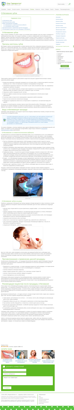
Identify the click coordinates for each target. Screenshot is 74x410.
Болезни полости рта (61, 23)
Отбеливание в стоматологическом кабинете (14, 24)
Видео (47, 9)
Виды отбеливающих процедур (9, 23)
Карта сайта (41, 403)
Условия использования (44, 401)
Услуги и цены (16, 9)
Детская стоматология (61, 27)
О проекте (41, 397)
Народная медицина (61, 36)
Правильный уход (60, 38)
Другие (59, 63)
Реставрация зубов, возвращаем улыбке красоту (7, 356)
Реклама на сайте (42, 400)
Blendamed (60, 58)
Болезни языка (59, 25)
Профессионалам (60, 42)
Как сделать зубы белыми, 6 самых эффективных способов (34, 356)
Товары (57, 9)
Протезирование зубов (61, 40)
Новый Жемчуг (61, 60)
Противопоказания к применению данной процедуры (15, 27)
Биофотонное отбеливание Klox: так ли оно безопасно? (21, 356)
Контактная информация (44, 399)
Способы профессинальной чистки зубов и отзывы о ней (48, 356)
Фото (42, 9)
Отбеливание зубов (7, 20)
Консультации (25, 9)
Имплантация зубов (60, 29)
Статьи (32, 9)
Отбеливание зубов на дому (11, 26)
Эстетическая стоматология (62, 46)
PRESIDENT (61, 56)
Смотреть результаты (65, 68)
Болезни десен (59, 19)
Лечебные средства (60, 33)
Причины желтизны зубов (8, 22)
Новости (37, 9)
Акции (9, 9)
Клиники (3, 9)
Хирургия (58, 44)
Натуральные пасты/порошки (65, 62)
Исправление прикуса (61, 31)
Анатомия (58, 17)
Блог (40, 396)
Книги (51, 9)
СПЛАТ (59, 55)
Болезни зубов (59, 21)
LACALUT (60, 53)
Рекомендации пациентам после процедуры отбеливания (16, 29)
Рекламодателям (65, 9)
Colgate (59, 59)
